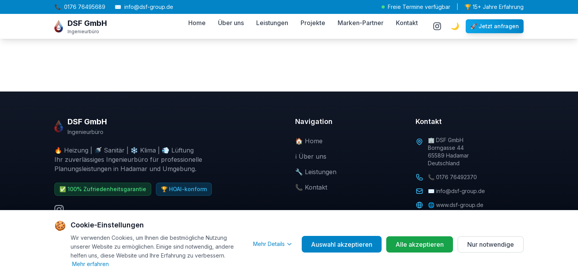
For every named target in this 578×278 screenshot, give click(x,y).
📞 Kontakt (311, 187)
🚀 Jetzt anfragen (494, 26)
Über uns (231, 23)
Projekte (313, 23)
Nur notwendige (490, 244)
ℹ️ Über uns (310, 156)
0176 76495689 (79, 7)
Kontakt (407, 23)
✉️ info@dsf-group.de (456, 191)
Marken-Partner (361, 23)
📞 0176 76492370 (452, 177)
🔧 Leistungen (315, 172)
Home (197, 23)
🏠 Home (309, 141)
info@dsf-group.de (144, 7)
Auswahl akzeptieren (341, 244)
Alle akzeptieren (419, 244)
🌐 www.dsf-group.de (455, 205)
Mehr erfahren (90, 264)
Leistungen (272, 23)
